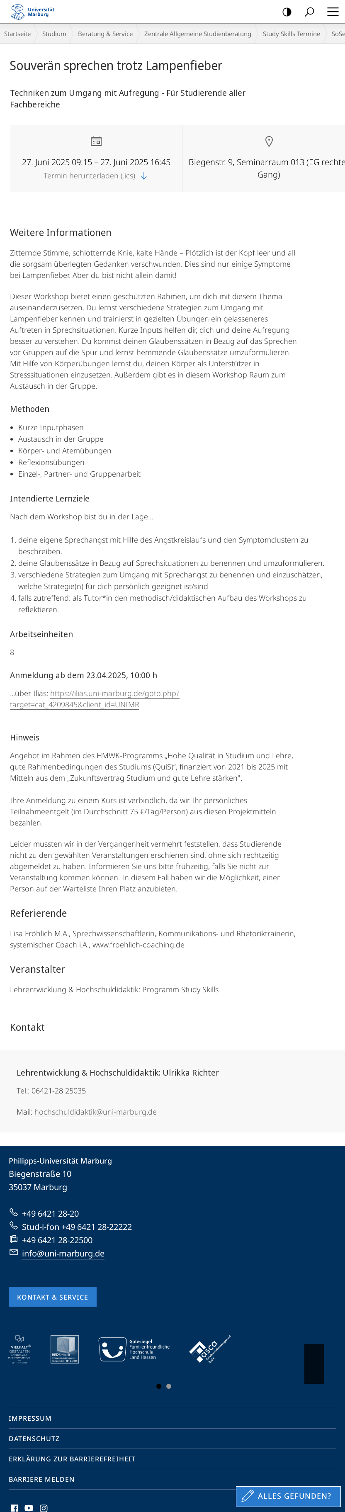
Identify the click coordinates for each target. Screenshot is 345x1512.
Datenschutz (34, 1438)
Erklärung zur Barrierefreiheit (72, 1458)
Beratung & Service (105, 33)
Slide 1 (158, 1386)
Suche (306, 12)
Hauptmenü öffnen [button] (330, 11)
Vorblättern (313, 1360)
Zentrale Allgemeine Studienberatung (197, 33)
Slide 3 (168, 1386)
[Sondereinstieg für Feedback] (288, 1496)
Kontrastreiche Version (284, 12)
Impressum (30, 1418)
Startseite (17, 33)
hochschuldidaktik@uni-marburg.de (95, 1112)
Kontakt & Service (52, 1297)
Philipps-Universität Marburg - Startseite (35, 11)
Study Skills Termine (291, 33)
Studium (54, 33)
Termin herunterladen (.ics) (96, 175)
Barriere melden (42, 1479)
